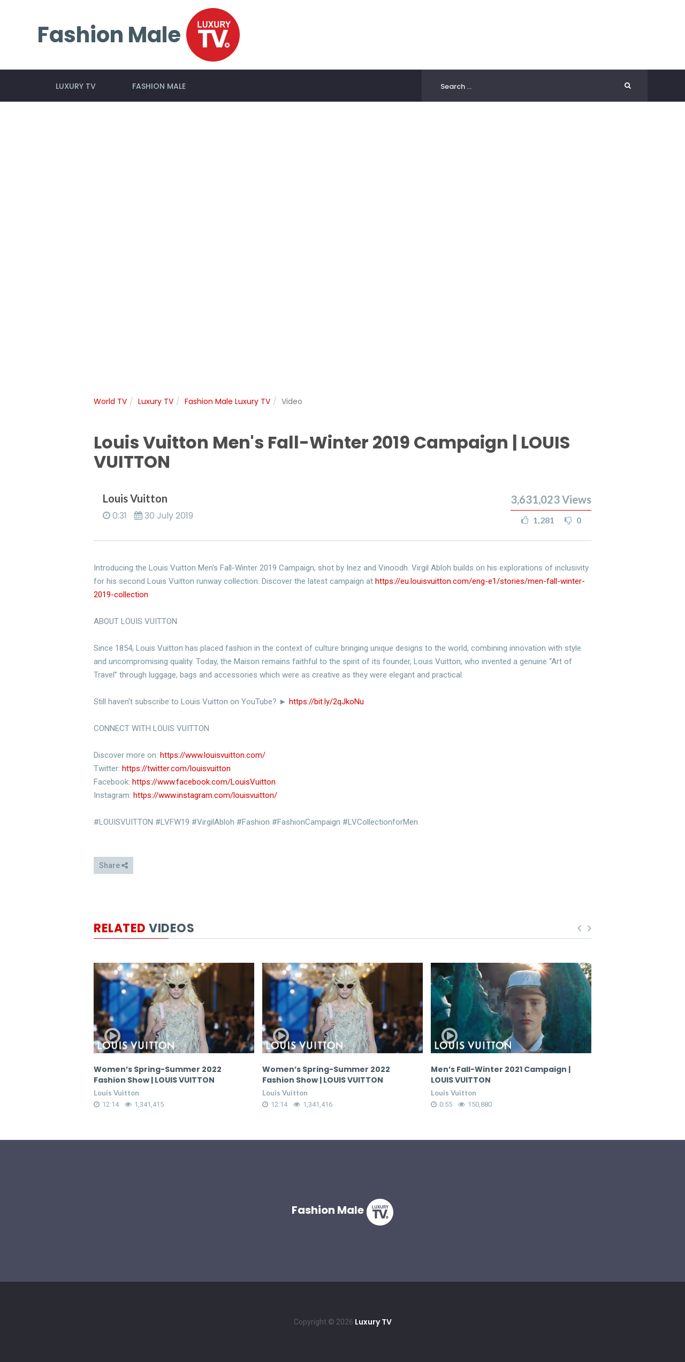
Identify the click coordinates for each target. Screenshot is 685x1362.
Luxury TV (76, 86)
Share (113, 865)
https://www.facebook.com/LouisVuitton (204, 782)
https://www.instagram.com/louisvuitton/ (205, 795)
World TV (110, 401)
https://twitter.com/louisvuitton (176, 768)
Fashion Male (159, 86)
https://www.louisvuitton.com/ (212, 755)
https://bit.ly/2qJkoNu (326, 701)
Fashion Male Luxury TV (227, 401)
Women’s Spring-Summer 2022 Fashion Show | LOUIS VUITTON (170, 1074)
